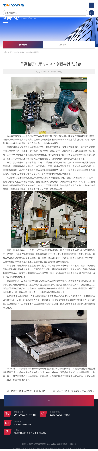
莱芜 (67, 449)
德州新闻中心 (19, 52)
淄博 (30, 449)
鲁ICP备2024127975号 (37, 444)
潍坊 (47, 449)
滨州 (83, 449)
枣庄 (34, 449)
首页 (10, 52)
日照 (63, 449)
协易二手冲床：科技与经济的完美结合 (28, 391)
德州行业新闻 (33, 52)
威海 (59, 449)
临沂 (71, 449)
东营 (39, 449)
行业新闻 (23, 44)
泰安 (55, 449)
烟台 (43, 449)
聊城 (79, 449)
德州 (75, 449)
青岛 (26, 449)
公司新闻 (62, 44)
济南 (22, 449)
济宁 (51, 449)
